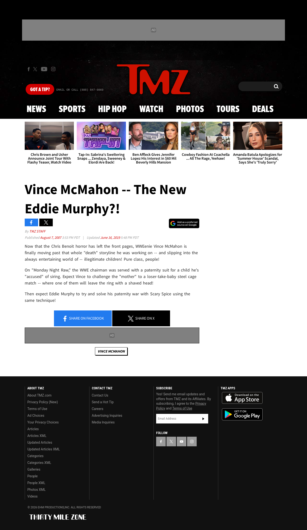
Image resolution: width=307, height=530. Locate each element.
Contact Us (100, 395)
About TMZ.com (39, 395)
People (32, 476)
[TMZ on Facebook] (29, 69)
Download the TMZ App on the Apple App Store (242, 398)
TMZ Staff (37, 231)
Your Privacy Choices (43, 422)
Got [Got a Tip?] (40, 90)
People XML (36, 483)
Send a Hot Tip (103, 402)
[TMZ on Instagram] (53, 69)
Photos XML (36, 490)
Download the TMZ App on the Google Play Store (242, 414)
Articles (33, 429)
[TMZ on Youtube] (44, 69)
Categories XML (39, 463)
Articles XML (37, 436)
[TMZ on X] (36, 69)
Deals (262, 109)
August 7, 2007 (51, 237)
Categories (35, 456)
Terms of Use (37, 409)
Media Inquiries (103, 422)
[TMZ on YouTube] (181, 441)
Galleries (33, 469)
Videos (32, 496)
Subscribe (203, 418)
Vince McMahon (111, 351)
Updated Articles (39, 442)
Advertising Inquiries (107, 415)
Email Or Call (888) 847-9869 (79, 90)
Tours (228, 109)
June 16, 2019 (110, 237)
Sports (72, 109)
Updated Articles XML (43, 449)
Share (83, 319)
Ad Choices (35, 415)
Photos (190, 109)
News (36, 109)
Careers (97, 409)
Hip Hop (112, 109)
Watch (151, 109)
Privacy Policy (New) (42, 402)
